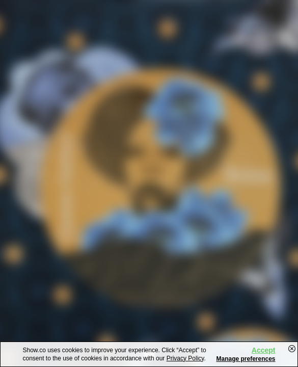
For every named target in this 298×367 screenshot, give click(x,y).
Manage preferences (245, 358)
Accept (264, 350)
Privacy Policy (185, 358)
